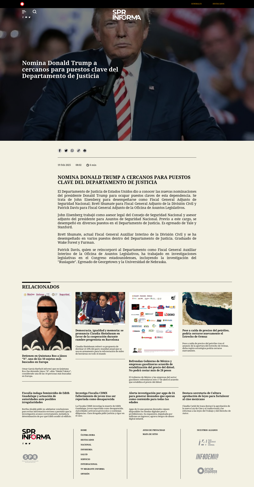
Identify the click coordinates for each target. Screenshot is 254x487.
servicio (85, 459)
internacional (89, 464)
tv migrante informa (92, 469)
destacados (87, 439)
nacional (86, 444)
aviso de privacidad (154, 430)
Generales (200, 3)
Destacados (223, 3)
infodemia (86, 449)
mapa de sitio (150, 434)
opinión (85, 473)
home (84, 430)
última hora (88, 435)
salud (84, 454)
